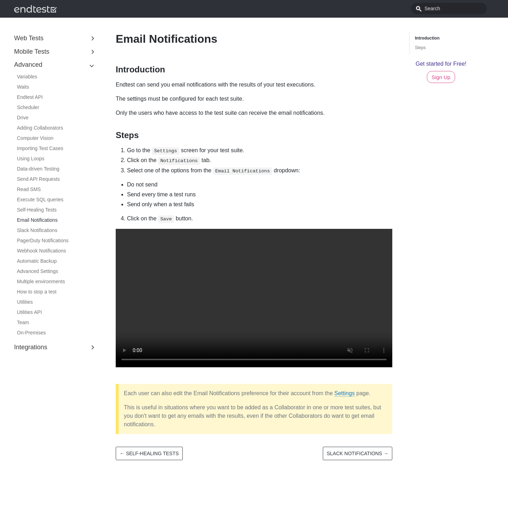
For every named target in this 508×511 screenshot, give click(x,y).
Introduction (427, 38)
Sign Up (440, 77)
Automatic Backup (37, 261)
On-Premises (31, 332)
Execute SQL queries (40, 199)
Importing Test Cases (40, 148)
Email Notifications (37, 220)
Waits (23, 87)
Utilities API (29, 312)
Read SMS (29, 189)
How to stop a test (36, 292)
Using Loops (30, 158)
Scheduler (28, 107)
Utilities (25, 302)
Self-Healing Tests (37, 210)
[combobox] (457, 8)
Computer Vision (35, 138)
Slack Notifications (37, 230)
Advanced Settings (37, 271)
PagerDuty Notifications (42, 240)
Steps (420, 47)
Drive (23, 117)
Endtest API (30, 97)
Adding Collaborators (40, 128)
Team (23, 322)
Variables (27, 76)
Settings (344, 393)
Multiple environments (41, 281)
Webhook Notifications (41, 251)
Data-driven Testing (38, 169)
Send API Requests (38, 179)
